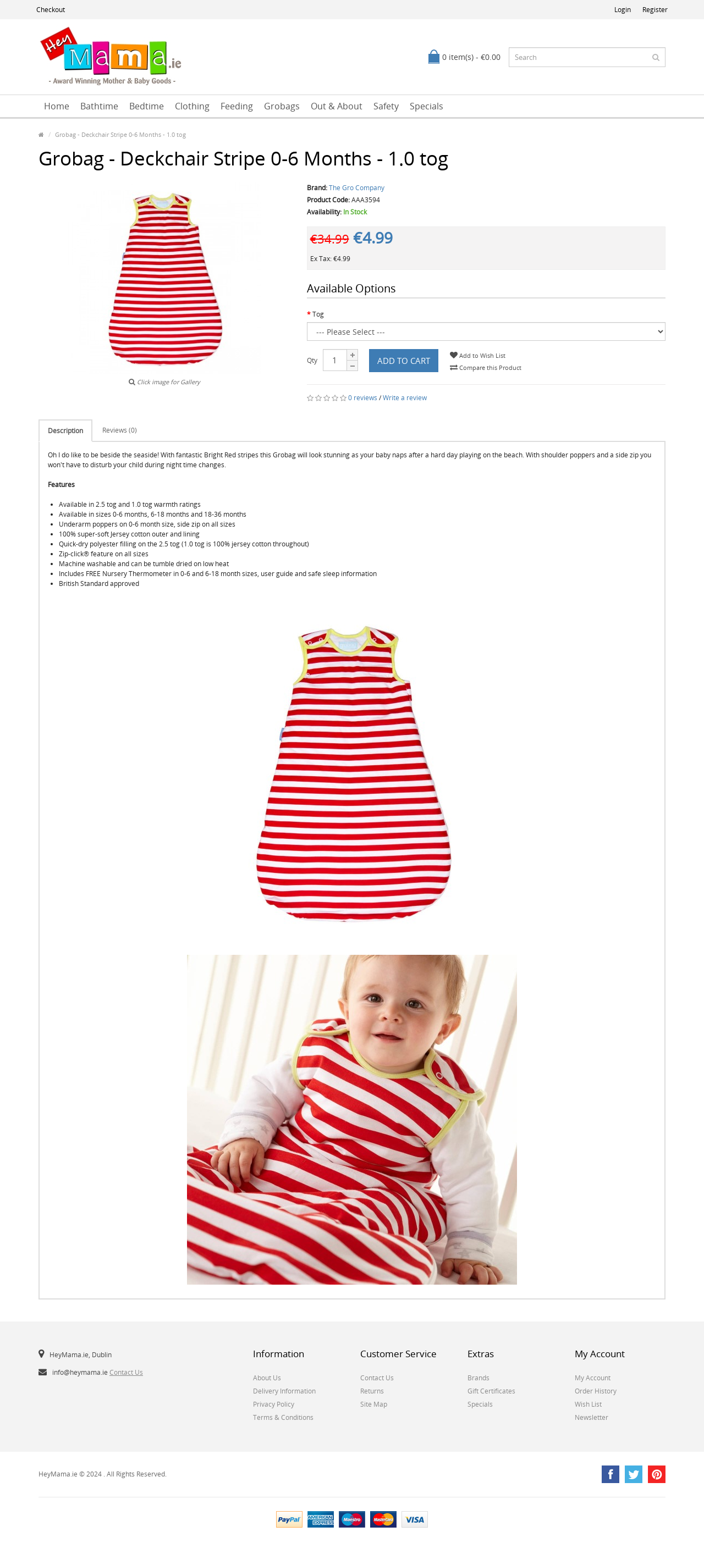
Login (622, 9)
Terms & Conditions (283, 1417)
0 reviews (362, 397)
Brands (479, 1377)
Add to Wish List (477, 355)
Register (655, 9)
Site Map (373, 1404)
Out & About (336, 106)
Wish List (588, 1404)
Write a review (405, 397)
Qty (312, 360)
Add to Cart (403, 360)
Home (56, 106)
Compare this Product (485, 367)
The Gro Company (356, 187)
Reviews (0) (119, 430)
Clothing (192, 106)
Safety (386, 106)
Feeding (237, 106)
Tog (318, 314)
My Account (592, 1377)
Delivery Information (284, 1391)
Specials (426, 106)
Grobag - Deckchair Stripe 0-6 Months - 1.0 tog (120, 134)
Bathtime (99, 106)
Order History (596, 1391)
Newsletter (591, 1417)
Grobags (282, 106)
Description (65, 430)
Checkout (50, 9)
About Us (267, 1377)
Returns (372, 1391)
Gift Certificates (491, 1391)
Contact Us (126, 1372)
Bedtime (146, 106)
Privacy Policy (273, 1404)
